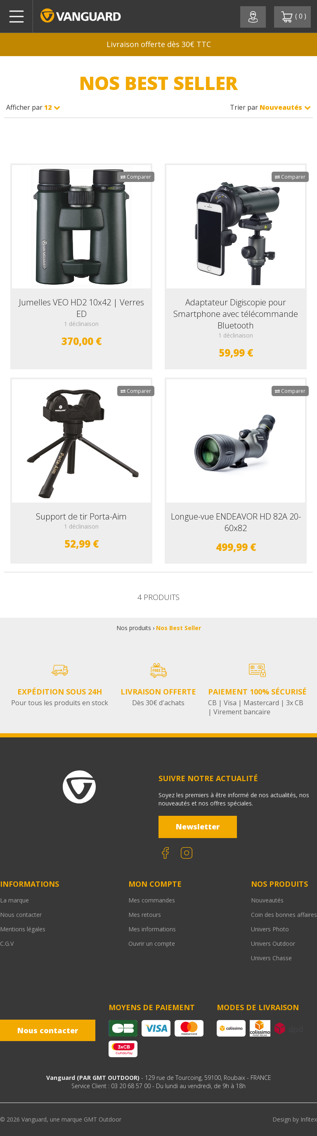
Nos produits (133, 628)
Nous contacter (21, 915)
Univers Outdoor (273, 943)
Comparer (136, 176)
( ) (293, 17)
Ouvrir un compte (151, 943)
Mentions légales (22, 929)
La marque (14, 900)
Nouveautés (267, 900)
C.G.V (7, 943)
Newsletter (198, 826)
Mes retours (144, 915)
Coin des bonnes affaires (284, 915)
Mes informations (152, 929)
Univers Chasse (271, 958)
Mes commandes (151, 900)
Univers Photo (270, 929)
